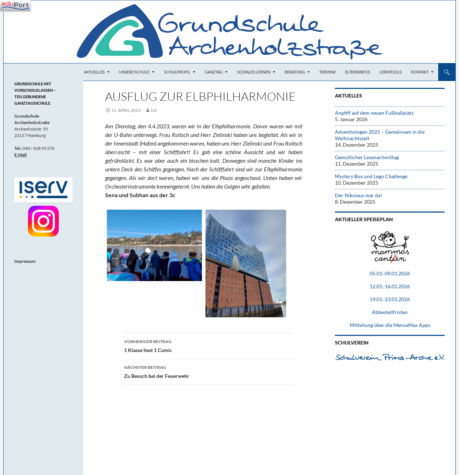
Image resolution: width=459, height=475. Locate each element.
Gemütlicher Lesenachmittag (367, 157)
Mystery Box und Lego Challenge (371, 176)
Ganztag (214, 72)
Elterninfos (357, 72)
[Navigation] (15, 5)
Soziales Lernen (253, 72)
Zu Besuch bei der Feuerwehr (209, 371)
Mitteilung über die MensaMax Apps (390, 325)
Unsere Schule (134, 72)
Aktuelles (94, 72)
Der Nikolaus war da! (358, 195)
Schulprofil (177, 72)
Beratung (295, 72)
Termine (327, 72)
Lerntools (390, 72)
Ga (154, 110)
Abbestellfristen (390, 312)
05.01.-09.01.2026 (390, 273)
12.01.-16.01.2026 (390, 286)
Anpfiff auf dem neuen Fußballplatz (374, 113)
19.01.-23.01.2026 (390, 299)
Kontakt (420, 72)
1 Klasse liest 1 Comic (209, 345)
